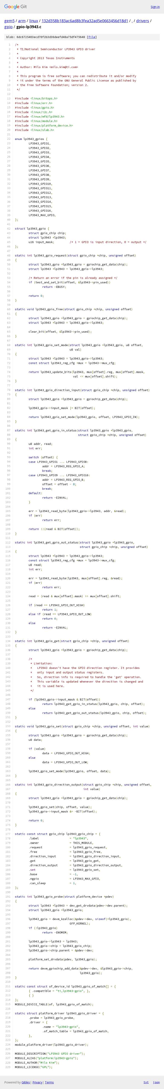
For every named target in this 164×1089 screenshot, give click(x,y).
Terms (49, 1082)
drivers (142, 20)
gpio (8, 26)
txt (146, 1082)
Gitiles (26, 1082)
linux (33, 20)
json (156, 1082)
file (91, 37)
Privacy (37, 1082)
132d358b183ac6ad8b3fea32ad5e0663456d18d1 (85, 20)
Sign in (155, 7)
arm (22, 20)
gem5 (9, 20)
